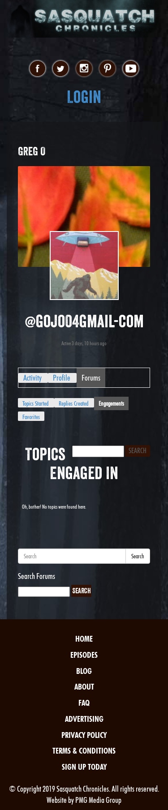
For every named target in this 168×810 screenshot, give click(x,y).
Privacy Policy (84, 735)
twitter (60, 69)
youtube (130, 69)
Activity (32, 377)
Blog (84, 671)
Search (137, 556)
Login (84, 96)
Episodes (84, 655)
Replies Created (73, 403)
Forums (91, 377)
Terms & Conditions (84, 750)
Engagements (111, 403)
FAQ (84, 702)
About (84, 686)
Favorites (31, 416)
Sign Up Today (84, 766)
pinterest (107, 69)
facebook (37, 69)
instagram (84, 69)
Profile (61, 377)
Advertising (84, 719)
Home (84, 638)
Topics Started (35, 403)
